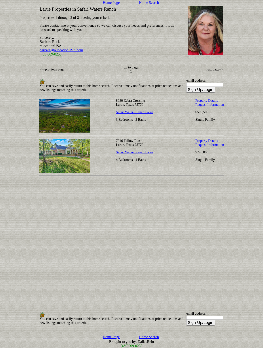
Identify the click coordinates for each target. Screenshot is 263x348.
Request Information (209, 104)
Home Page (111, 3)
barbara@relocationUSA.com (61, 50)
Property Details (206, 100)
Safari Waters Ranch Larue (134, 112)
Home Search (149, 3)
